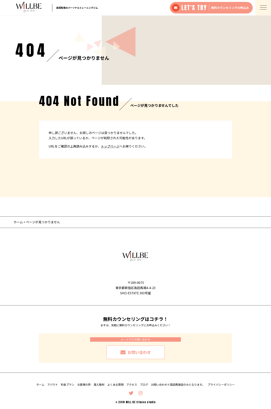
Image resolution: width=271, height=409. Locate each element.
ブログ (144, 384)
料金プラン (67, 384)
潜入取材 (99, 384)
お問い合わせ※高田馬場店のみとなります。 (178, 384)
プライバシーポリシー (221, 384)
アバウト (52, 384)
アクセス (131, 384)
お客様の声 (84, 384)
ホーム (18, 222)
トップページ (110, 146)
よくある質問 (115, 384)
